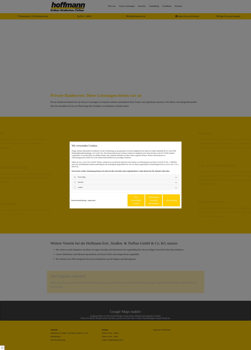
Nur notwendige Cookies (118, 200)
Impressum (91, 200)
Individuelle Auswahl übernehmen (143, 200)
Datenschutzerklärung (78, 200)
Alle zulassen (167, 200)
